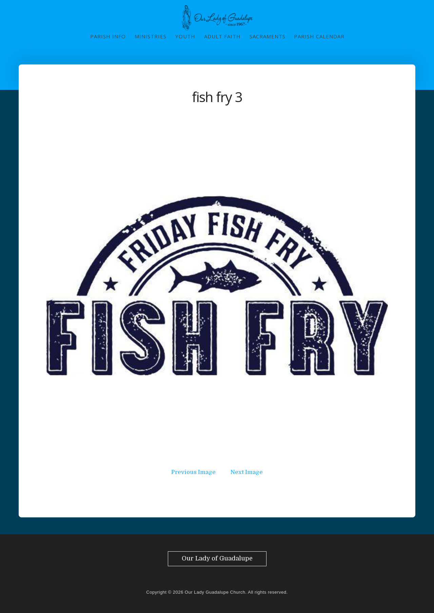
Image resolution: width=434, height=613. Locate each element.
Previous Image (193, 472)
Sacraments (267, 36)
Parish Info (108, 36)
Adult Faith (222, 36)
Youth (185, 36)
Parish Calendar (319, 36)
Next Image (247, 472)
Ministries (150, 36)
